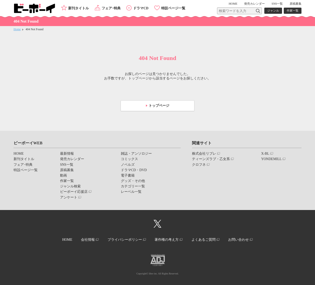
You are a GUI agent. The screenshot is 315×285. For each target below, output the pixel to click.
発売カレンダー (72, 159)
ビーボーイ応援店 (74, 192)
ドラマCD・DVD (134, 170)
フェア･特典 (111, 8)
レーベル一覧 (131, 192)
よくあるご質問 (203, 239)
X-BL (265, 153)
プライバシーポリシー (125, 239)
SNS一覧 (277, 3)
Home (17, 29)
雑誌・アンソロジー (136, 153)
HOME (233, 3)
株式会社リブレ (204, 153)
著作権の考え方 (167, 239)
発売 (254, 3)
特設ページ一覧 (173, 8)
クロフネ (199, 164)
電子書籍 (128, 175)
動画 (63, 175)
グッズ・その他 (133, 181)
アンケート (68, 197)
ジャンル (273, 10)
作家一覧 (293, 10)
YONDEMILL (271, 159)
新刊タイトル (78, 8)
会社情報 (88, 239)
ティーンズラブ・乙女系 (211, 159)
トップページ (159, 105)
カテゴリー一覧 (133, 186)
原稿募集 (295, 3)
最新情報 (67, 153)
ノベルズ (128, 164)
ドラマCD (140, 8)
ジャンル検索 (70, 186)
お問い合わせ (238, 239)
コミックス (129, 159)
